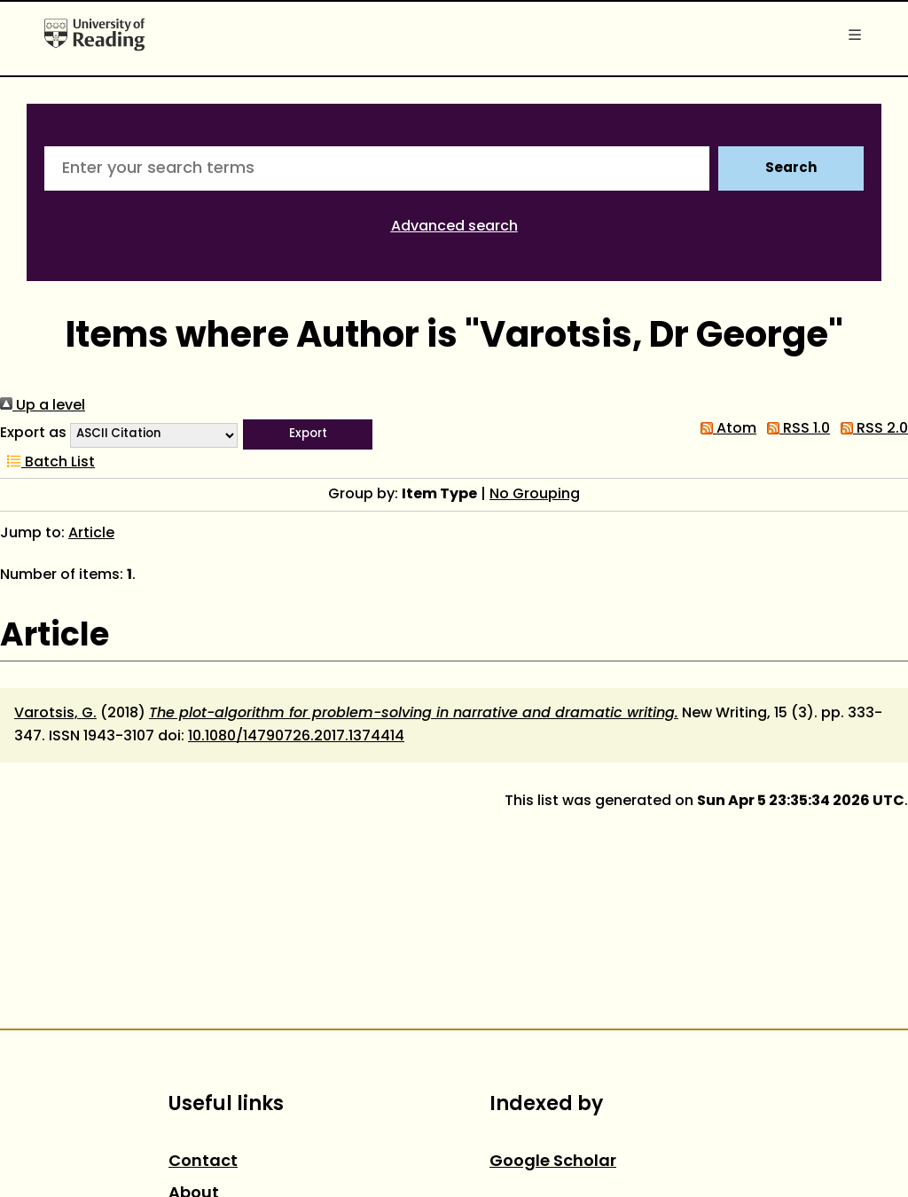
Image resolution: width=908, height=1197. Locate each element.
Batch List (47, 462)
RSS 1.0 (795, 429)
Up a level (42, 406)
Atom (724, 429)
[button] (307, 434)
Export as (33, 433)
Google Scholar (552, 1162)
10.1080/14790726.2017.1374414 (296, 736)
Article (91, 533)
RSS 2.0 (871, 429)
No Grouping (534, 494)
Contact (203, 1162)
